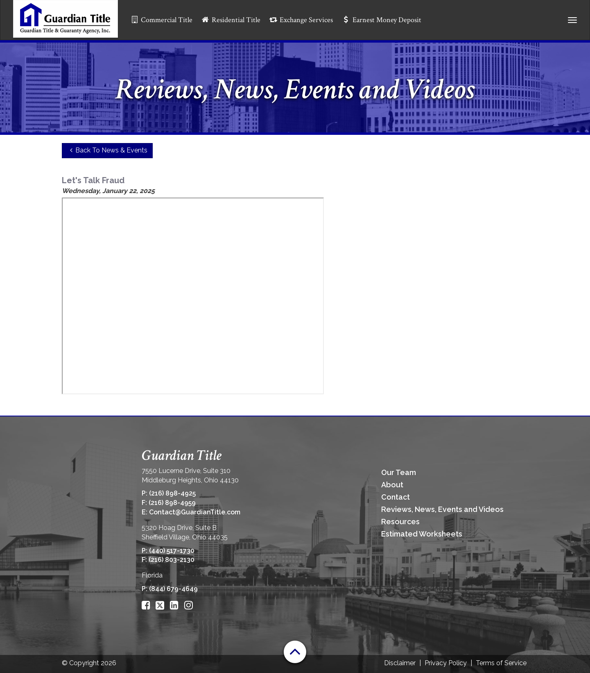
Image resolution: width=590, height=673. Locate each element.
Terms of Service (501, 663)
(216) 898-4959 (172, 503)
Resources (400, 521)
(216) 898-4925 (172, 493)
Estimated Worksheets (421, 534)
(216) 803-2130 (171, 560)
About (392, 484)
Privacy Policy (446, 663)
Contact (395, 497)
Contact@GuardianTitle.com (194, 512)
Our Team (398, 472)
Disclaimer (400, 663)
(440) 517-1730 (171, 551)
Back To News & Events (107, 150)
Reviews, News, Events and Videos (442, 509)
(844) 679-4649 (173, 589)
